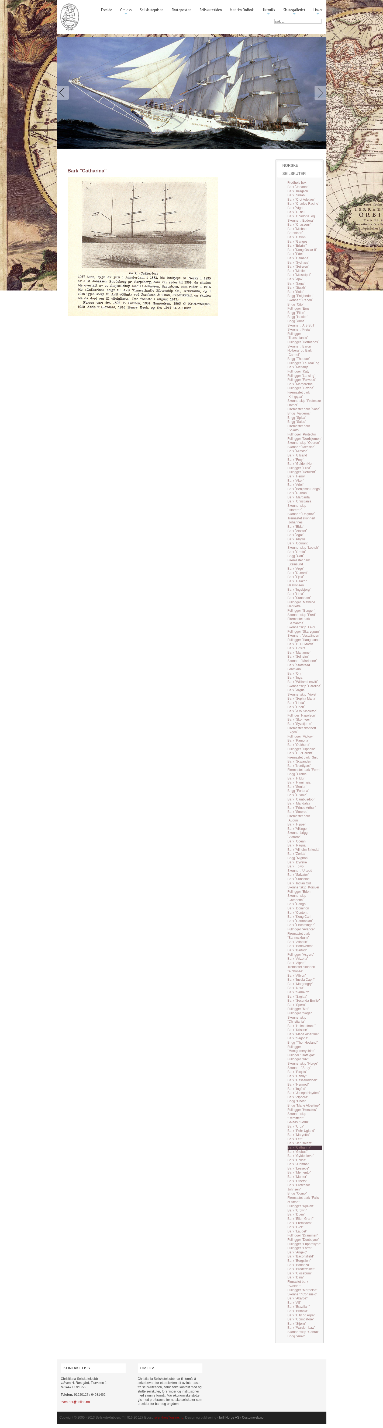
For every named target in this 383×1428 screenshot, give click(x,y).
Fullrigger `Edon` (300, 892)
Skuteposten (181, 9)
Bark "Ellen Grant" (301, 1219)
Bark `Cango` (297, 904)
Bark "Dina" (296, 1277)
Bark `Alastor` (297, 531)
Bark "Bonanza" (299, 1265)
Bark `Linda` (296, 703)
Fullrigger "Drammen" (303, 1235)
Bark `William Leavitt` (303, 682)
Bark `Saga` (296, 283)
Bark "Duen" (296, 1214)
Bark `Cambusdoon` (302, 799)
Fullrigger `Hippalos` (302, 749)
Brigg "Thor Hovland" (303, 1042)
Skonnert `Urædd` (300, 871)
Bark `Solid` (296, 292)
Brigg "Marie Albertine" (304, 1105)
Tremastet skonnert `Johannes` (301, 520)
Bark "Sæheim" (298, 992)
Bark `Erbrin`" (297, 245)
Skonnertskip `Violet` (303, 694)
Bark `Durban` (298, 493)
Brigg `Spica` (297, 418)
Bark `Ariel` (296, 485)
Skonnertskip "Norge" (303, 1063)
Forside (106, 9)
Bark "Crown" (297, 1210)
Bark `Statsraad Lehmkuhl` (299, 667)
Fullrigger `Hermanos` (303, 342)
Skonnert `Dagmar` (301, 514)
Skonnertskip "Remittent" (297, 1116)
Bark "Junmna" (298, 1164)
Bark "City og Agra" (301, 1315)
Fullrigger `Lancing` (301, 376)
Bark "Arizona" (298, 959)
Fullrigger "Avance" (301, 929)
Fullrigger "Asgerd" (301, 954)
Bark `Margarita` (299, 497)
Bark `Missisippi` (299, 275)
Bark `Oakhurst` (299, 745)
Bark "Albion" (297, 975)
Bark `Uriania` (298, 795)
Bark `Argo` (296, 569)
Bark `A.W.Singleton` (303, 711)
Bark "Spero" (297, 1005)
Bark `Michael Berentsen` (297, 231)
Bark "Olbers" (297, 1181)
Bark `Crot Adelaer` (301, 199)
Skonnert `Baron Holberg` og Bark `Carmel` (300, 351)
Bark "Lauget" (297, 1231)
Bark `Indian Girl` (300, 883)
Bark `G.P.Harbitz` (300, 753)
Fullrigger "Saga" (300, 1013)
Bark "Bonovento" (300, 946)
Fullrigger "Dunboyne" (303, 1240)
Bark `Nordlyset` (299, 766)
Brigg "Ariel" (296, 1336)
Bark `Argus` (297, 690)
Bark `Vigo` (296, 208)
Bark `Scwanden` (300, 761)
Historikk (268, 11)
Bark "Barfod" (297, 950)
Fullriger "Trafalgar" (301, 1055)
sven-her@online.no (75, 1402)
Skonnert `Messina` (302, 447)
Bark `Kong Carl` (300, 917)
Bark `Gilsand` (298, 455)
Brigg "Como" (297, 1193)
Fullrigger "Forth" (300, 1248)
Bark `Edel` (296, 254)
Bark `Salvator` (298, 875)
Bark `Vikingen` (299, 829)
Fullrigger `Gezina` (301, 388)
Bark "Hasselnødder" (303, 1080)
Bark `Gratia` (297, 552)
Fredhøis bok (297, 183)
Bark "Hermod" (298, 1084)
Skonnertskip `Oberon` (304, 443)
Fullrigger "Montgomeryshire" (301, 1049)
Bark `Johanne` (299, 187)
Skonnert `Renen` (300, 300)
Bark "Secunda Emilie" (304, 1000)
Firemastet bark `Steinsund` (299, 562)
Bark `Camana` (298, 258)
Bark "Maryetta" (299, 1135)
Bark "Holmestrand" (302, 1026)
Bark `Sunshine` (299, 879)
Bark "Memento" (299, 1172)
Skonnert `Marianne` (302, 661)
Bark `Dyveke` (298, 862)
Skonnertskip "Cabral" (303, 1332)
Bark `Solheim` (298, 656)
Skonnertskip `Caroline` (304, 686)
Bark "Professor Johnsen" (299, 1187)
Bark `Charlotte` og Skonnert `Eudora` (301, 218)
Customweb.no (253, 1417)
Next (319, 93)
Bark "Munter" (298, 1177)
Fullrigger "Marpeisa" (303, 1290)
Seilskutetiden (210, 9)
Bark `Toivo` (296, 866)
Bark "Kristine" (298, 1030)
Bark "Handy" (297, 1076)
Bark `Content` (298, 913)
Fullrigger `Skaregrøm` (304, 631)
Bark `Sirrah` (297, 195)
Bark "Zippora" (298, 1097)
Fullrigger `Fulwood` (302, 380)
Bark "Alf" (294, 1303)
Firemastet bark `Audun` (299, 818)
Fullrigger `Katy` (299, 371)
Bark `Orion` (296, 707)
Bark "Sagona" (298, 1038)
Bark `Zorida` (297, 854)
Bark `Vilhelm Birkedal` (304, 850)
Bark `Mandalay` (299, 803)
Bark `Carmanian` (300, 921)
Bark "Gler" (295, 1227)
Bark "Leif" (295, 1139)
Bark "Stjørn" (297, 1324)
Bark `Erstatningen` (301, 925)
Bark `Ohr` (295, 673)
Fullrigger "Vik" (298, 1059)
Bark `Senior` (297, 787)
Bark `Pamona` (298, 740)
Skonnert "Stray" (299, 1068)
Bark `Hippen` (298, 824)
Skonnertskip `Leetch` (303, 548)
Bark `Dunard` (298, 573)
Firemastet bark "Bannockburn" (299, 936)
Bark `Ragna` (297, 845)
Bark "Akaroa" (298, 1298)
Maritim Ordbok (242, 9)
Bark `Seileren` (298, 266)
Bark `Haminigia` (300, 782)
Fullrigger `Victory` (301, 736)
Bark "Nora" (296, 988)
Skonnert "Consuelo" (303, 1294)
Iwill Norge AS (229, 1417)
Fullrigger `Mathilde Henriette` (301, 604)
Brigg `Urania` (298, 774)
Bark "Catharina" (300, 1147)
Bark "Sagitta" (298, 996)
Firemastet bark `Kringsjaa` (299, 395)
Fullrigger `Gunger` (301, 610)
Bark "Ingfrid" (297, 1089)
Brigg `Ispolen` (298, 317)
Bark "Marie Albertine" (303, 1034)
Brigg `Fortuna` (298, 791)
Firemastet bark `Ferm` (304, 770)
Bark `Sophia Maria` (302, 698)
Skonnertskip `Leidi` (302, 627)
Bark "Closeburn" (300, 1273)
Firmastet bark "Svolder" (298, 1284)
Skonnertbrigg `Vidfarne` (298, 835)
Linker (317, 11)
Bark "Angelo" (298, 1252)
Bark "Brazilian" (299, 1307)
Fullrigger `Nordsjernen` (305, 439)
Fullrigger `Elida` (299, 468)
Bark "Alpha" (297, 963)
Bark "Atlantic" (298, 942)
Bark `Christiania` (300, 501)
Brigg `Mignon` (298, 858)
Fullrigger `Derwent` (302, 472)
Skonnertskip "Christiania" (297, 1020)
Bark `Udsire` (297, 648)
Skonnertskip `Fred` (302, 615)
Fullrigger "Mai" (298, 1009)
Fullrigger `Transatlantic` (298, 336)
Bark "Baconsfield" (301, 1256)
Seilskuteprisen (151, 9)
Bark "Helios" (297, 1160)
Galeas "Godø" (298, 1122)
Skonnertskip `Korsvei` (304, 887)
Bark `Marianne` (299, 652)
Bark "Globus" (298, 1152)
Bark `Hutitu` (297, 212)
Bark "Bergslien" (299, 1261)
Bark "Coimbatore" (301, 1319)
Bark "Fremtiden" (300, 1223)
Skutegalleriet (294, 11)
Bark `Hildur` (297, 778)
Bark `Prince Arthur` (302, 808)
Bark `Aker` (296, 481)
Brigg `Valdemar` (300, 413)
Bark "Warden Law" (301, 1328)
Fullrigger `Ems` (299, 308)
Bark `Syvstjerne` (300, 724)
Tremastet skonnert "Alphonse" (301, 969)
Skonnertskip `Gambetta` (297, 898)
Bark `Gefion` (297, 237)
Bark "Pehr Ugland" (301, 1131)
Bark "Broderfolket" (301, 1269)
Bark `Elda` (296, 527)
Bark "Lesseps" (298, 1168)
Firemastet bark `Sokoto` (299, 428)
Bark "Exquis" (297, 1072)
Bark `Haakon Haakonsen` (297, 583)
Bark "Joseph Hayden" (304, 1093)
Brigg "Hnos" (297, 1101)
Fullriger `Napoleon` (302, 715)
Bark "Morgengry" (300, 984)
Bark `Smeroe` (298, 812)
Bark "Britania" (298, 1311)
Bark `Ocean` (297, 841)
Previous (64, 93)
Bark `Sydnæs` (298, 262)
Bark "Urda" (296, 1126)
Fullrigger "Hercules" (302, 1110)
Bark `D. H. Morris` (301, 644)
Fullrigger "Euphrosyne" (305, 1244)
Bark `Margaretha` (301, 384)
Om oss (126, 11)
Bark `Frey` (296, 460)
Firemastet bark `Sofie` (304, 409)
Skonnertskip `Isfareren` (297, 508)
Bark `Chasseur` (299, 224)
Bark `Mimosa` (298, 451)
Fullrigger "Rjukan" (301, 1206)
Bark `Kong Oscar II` (302, 250)
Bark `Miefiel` (297, 271)
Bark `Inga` (295, 677)
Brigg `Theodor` (299, 359)
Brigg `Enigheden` (301, 296)
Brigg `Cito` (296, 304)
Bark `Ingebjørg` (299, 589)
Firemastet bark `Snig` (304, 757)
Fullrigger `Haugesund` (304, 640)
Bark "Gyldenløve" (301, 1156)
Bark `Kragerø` (298, 191)
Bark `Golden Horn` (302, 464)
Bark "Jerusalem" (300, 1143)
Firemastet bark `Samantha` (299, 621)
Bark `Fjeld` (296, 577)
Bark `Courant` (298, 543)
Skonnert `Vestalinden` (304, 635)
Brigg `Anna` (297, 321)
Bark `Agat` (296, 535)
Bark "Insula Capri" (301, 979)
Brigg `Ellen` (296, 313)
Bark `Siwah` (297, 287)
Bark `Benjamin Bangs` (304, 489)
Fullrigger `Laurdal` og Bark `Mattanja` (303, 365)
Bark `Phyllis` (297, 539)
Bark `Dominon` (299, 908)
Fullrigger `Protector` (302, 434)
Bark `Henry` (297, 476)
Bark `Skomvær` (299, 719)
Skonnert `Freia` (299, 329)
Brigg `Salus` (297, 422)
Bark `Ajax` (295, 279)
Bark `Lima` (296, 594)
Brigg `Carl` (296, 556)
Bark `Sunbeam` (299, 598)
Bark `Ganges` (298, 241)
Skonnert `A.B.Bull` (301, 325)
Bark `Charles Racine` (303, 203)
